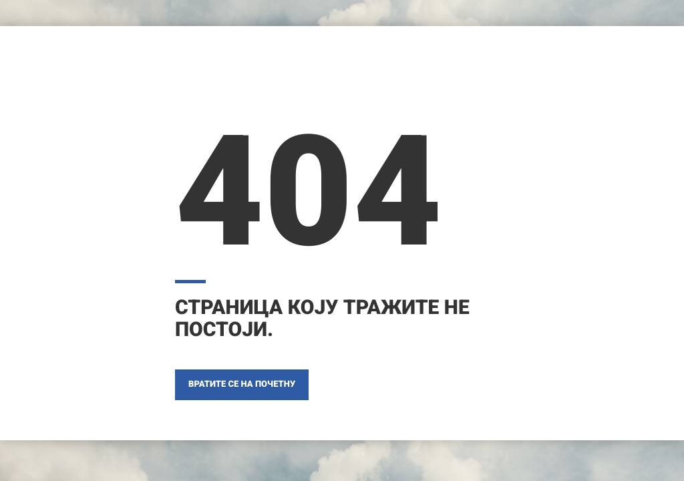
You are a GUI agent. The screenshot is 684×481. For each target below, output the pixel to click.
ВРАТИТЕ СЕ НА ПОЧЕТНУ (241, 384)
